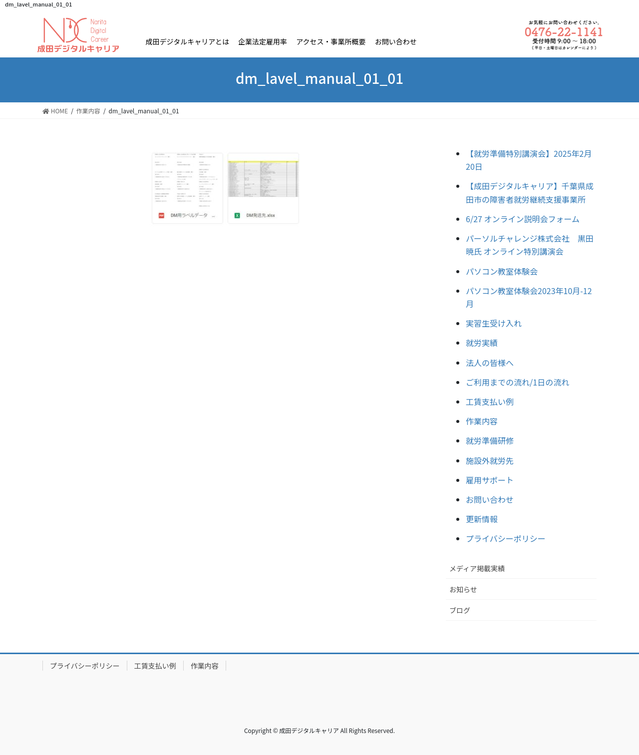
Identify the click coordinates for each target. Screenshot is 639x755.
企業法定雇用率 (262, 41)
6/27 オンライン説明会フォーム (523, 219)
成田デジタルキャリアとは (187, 41)
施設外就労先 (490, 460)
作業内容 (482, 421)
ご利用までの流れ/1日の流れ (517, 382)
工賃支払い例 (490, 401)
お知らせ (463, 589)
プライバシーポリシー (506, 538)
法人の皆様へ (490, 363)
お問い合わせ (396, 41)
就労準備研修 (490, 440)
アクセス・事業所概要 (330, 41)
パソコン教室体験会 (502, 271)
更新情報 (482, 519)
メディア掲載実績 (477, 568)
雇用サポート (490, 480)
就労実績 (482, 343)
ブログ (459, 610)
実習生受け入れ (494, 323)
